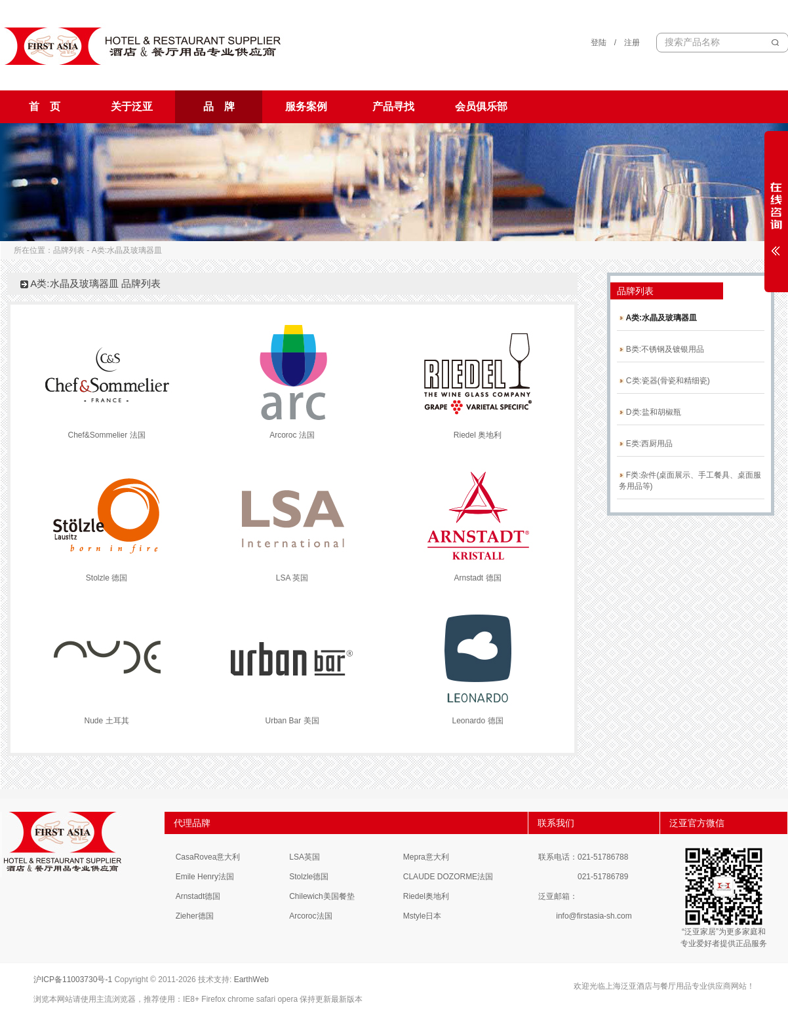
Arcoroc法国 (310, 916)
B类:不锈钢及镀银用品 (662, 349)
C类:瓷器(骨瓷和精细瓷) (664, 380)
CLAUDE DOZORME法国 (448, 876)
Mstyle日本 (422, 916)
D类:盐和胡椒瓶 (650, 412)
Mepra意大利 (426, 857)
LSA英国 (304, 857)
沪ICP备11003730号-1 (72, 979)
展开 (776, 211)
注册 (632, 42)
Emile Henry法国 (205, 876)
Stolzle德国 (308, 876)
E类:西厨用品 (646, 443)
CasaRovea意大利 (208, 857)
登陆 (598, 42)
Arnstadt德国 (198, 896)
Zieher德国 (195, 916)
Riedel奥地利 (426, 896)
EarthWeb (251, 979)
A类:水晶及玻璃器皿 (658, 317)
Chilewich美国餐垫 (321, 896)
